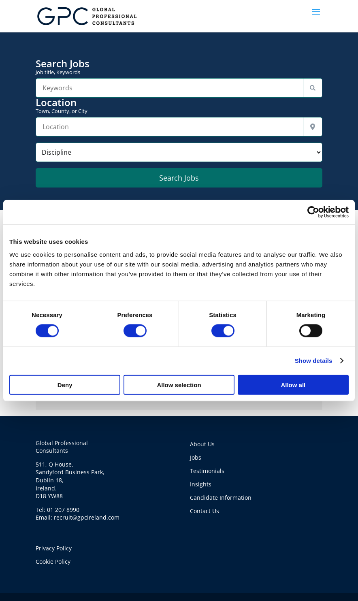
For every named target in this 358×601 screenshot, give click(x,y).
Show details (313, 360)
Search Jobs (179, 67)
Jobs (195, 457)
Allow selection (179, 384)
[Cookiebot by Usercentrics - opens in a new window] (313, 212)
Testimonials (207, 471)
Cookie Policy (53, 561)
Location (179, 106)
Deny (65, 384)
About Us (202, 444)
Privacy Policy (54, 548)
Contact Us (204, 511)
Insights (200, 484)
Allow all (293, 384)
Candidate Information (220, 497)
